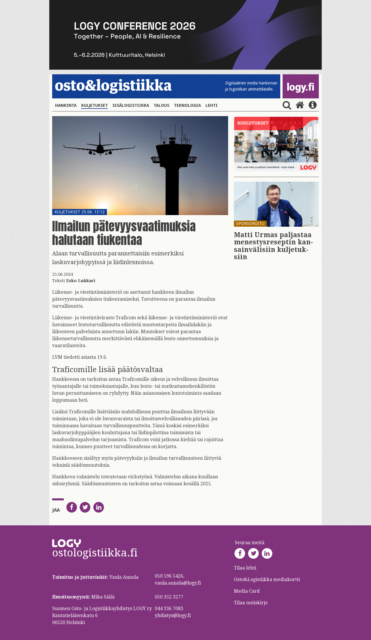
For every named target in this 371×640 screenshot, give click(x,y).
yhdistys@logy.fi (173, 615)
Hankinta (66, 105)
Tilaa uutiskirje (251, 602)
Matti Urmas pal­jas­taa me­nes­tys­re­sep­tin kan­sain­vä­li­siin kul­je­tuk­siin (273, 246)
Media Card (247, 591)
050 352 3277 (169, 597)
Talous (161, 105)
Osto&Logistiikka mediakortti (267, 579)
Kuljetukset (94, 105)
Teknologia (187, 105)
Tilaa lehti (245, 568)
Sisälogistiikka (130, 105)
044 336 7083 (169, 608)
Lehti (211, 105)
